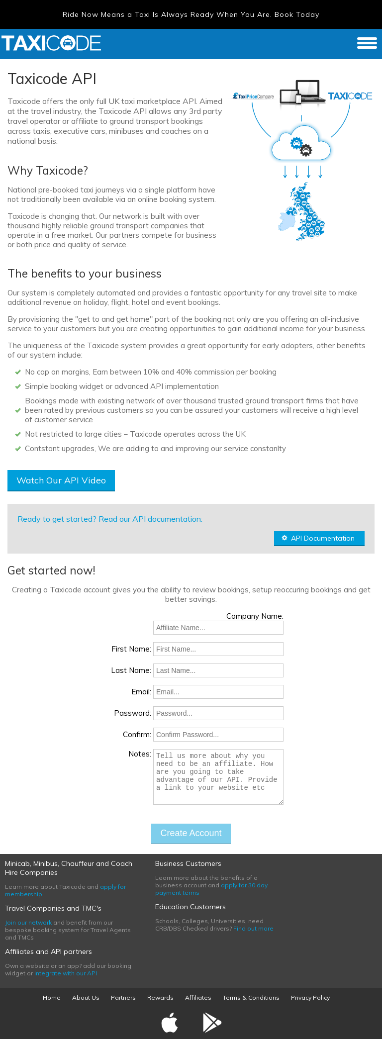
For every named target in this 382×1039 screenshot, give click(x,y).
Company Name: (255, 616)
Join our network (28, 922)
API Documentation (318, 538)
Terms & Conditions (251, 997)
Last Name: (131, 670)
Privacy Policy (310, 997)
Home (52, 997)
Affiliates (198, 997)
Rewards (160, 997)
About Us (85, 997)
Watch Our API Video (61, 480)
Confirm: (137, 734)
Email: (141, 691)
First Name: (131, 649)
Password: (132, 713)
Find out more (253, 928)
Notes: (139, 753)
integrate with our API (65, 973)
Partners (123, 997)
